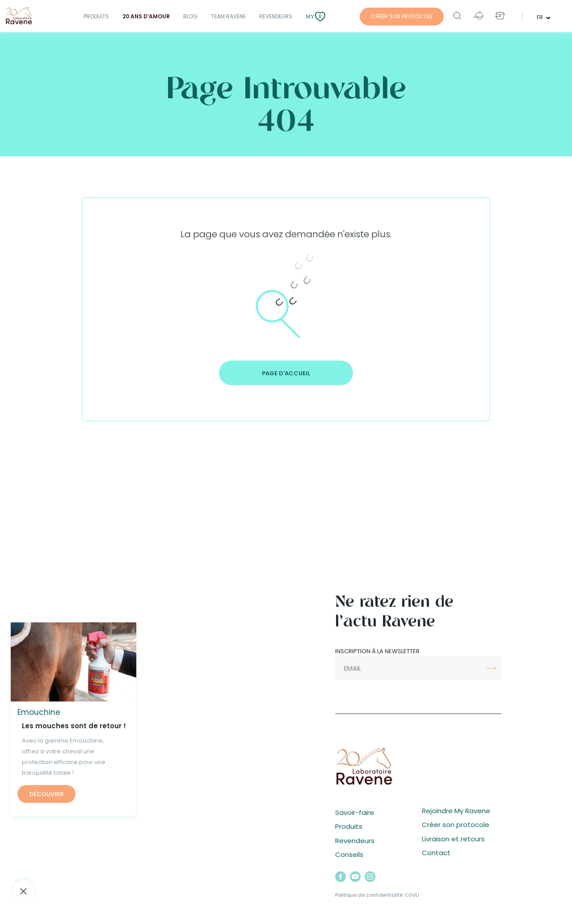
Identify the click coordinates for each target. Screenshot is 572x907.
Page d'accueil (286, 373)
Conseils (349, 854)
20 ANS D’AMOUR (146, 16)
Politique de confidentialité (369, 895)
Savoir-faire (354, 812)
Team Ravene (228, 16)
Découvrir (46, 794)
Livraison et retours (453, 839)
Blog (190, 16)
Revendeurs (275, 16)
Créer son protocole (455, 824)
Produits (96, 16)
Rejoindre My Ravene (456, 810)
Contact (436, 852)
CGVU (411, 895)
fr (540, 17)
